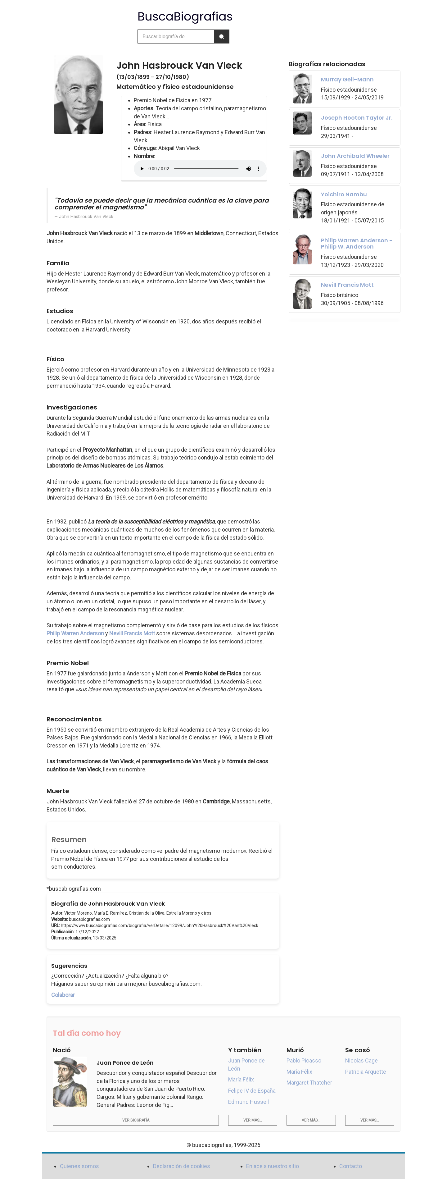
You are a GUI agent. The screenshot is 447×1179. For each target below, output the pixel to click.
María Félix (241, 1079)
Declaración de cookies (181, 1166)
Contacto (350, 1166)
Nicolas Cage (361, 1060)
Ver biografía (135, 1120)
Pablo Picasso (304, 1060)
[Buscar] (221, 36)
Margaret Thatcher (309, 1082)
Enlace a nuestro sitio (272, 1166)
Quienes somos (79, 1166)
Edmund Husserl (248, 1102)
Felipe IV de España (252, 1090)
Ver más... (252, 1120)
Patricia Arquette (365, 1071)
